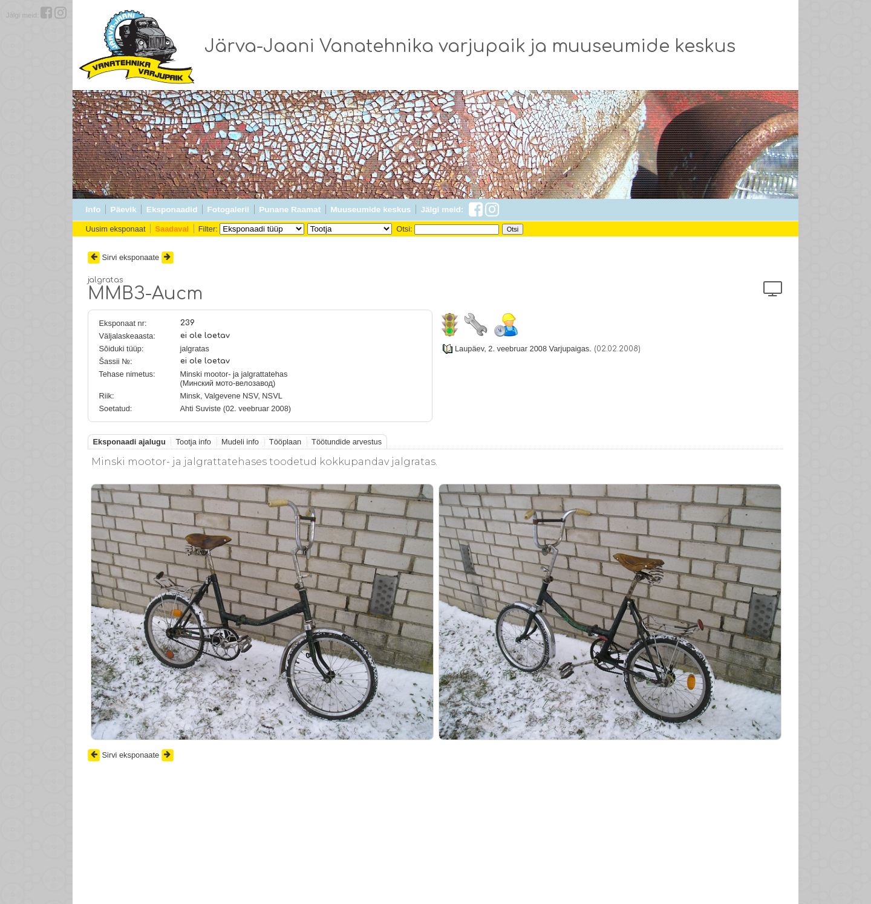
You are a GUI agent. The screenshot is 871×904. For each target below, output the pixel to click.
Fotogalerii (228, 209)
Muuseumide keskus (370, 209)
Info (93, 209)
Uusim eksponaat (116, 228)
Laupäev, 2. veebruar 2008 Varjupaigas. (523, 348)
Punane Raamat (290, 209)
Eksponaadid (172, 209)
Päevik (124, 209)
